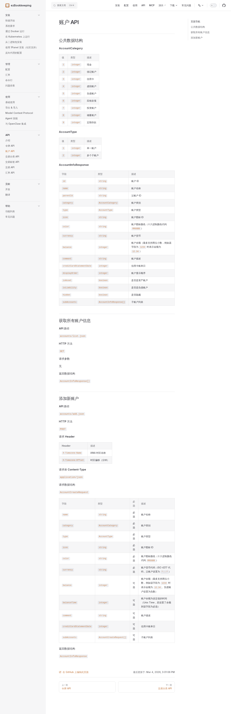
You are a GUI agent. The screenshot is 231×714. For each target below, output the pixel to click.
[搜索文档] (64, 5)
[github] (224, 5)
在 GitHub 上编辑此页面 (74, 672)
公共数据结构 (198, 26)
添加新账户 (197, 37)
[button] (22, 15)
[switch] (213, 5)
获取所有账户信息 (200, 32)
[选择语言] (201, 5)
